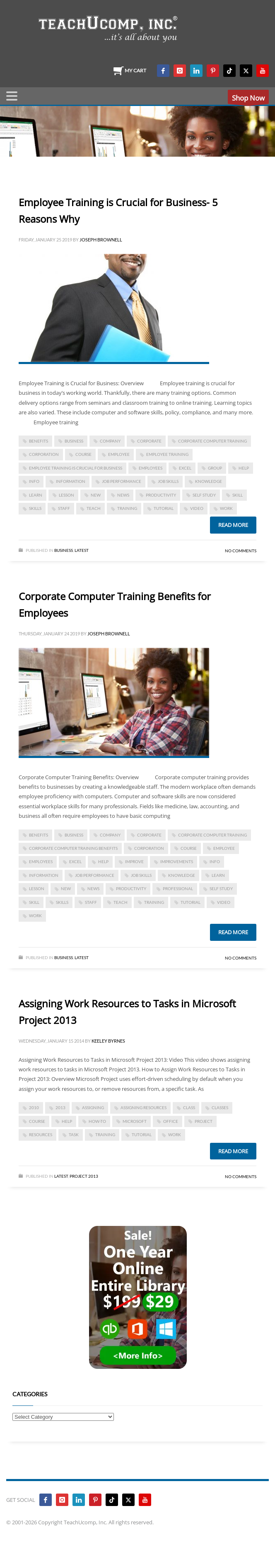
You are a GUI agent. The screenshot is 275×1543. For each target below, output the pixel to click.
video (196, 508)
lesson (66, 494)
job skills (168, 481)
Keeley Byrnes (108, 1040)
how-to (97, 1121)
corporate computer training (212, 440)
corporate (149, 440)
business (74, 440)
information (70, 481)
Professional (178, 888)
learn (35, 494)
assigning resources (143, 1107)
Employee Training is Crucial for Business (75, 467)
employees (150, 467)
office (170, 1121)
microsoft (135, 1121)
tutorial (164, 508)
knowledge (208, 481)
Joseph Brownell (101, 239)
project (203, 1121)
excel (185, 467)
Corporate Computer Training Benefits (73, 848)
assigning (93, 1107)
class (189, 1107)
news (123, 494)
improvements (176, 861)
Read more (233, 525)
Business (63, 550)
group (215, 467)
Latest (82, 550)
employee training (167, 454)
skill (237, 494)
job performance (121, 481)
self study (204, 494)
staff (64, 508)
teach (94, 508)
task (74, 1134)
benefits (38, 440)
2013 (60, 1107)
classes (220, 1107)
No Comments (240, 550)
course (83, 454)
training (127, 508)
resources (40, 1134)
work (226, 508)
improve (134, 861)
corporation (44, 454)
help (244, 467)
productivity (161, 494)
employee (119, 454)
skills (35, 508)
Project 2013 (84, 1176)
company (110, 440)
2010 (34, 1107)
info (34, 481)
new (96, 494)
